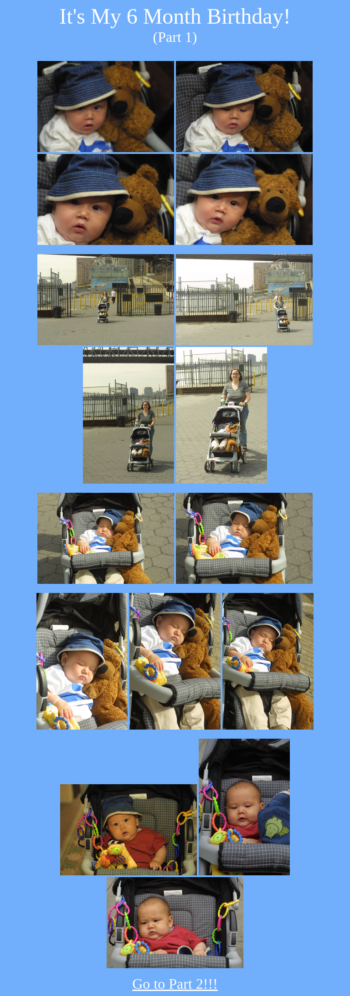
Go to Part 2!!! (175, 984)
